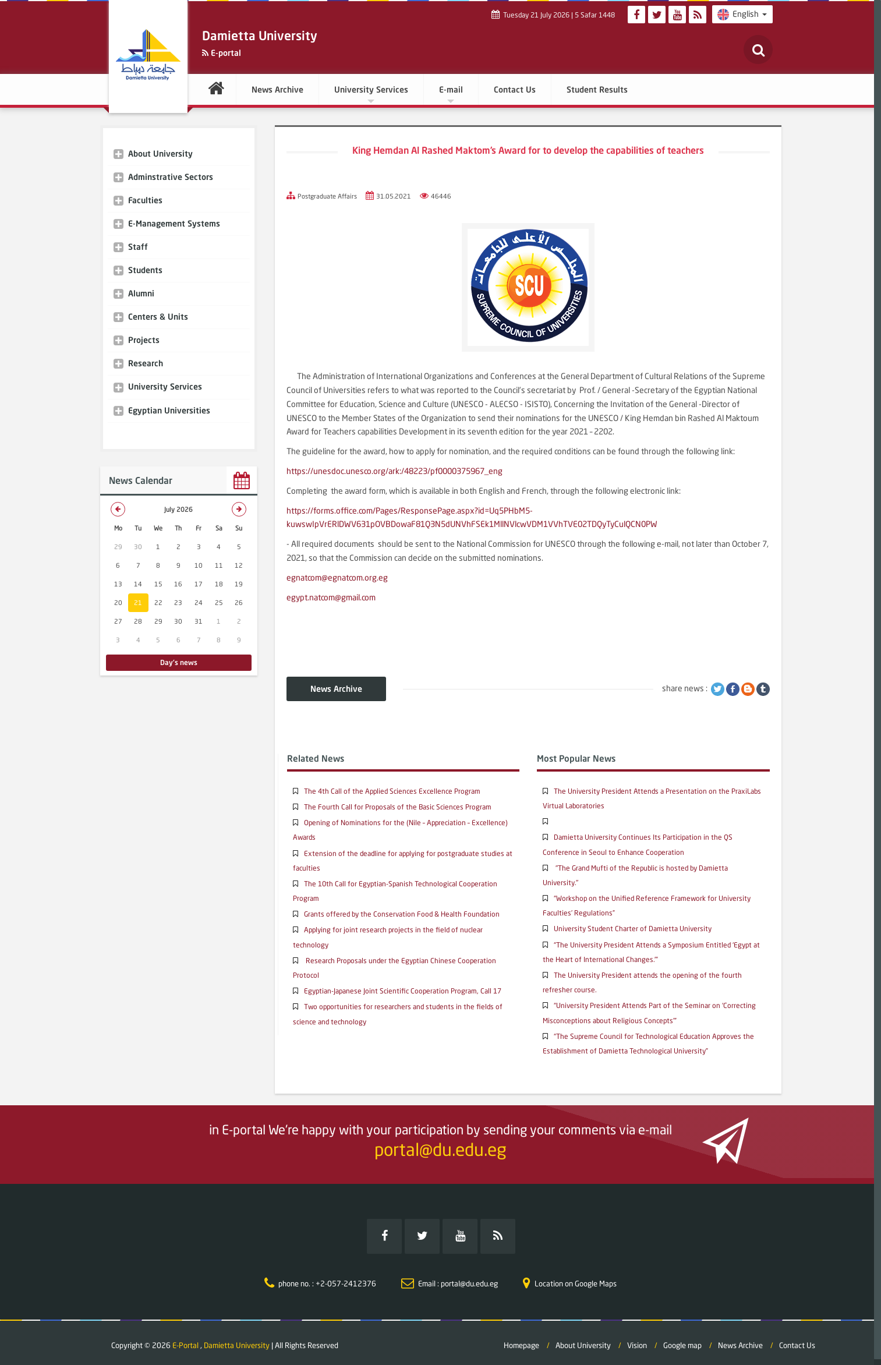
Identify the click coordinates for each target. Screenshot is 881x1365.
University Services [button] (371, 93)
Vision (637, 1339)
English (742, 14)
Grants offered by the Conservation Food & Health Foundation (402, 914)
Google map (682, 1339)
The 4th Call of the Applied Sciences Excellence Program (392, 791)
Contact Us (515, 89)
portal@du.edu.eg (440, 1149)
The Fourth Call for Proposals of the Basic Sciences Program (397, 806)
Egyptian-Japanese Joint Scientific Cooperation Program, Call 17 (402, 990)
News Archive (277, 89)
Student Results (597, 89)
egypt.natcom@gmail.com (331, 597)
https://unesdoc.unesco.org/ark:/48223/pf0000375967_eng (394, 471)
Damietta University (237, 1339)
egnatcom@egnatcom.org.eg (337, 577)
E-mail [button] (451, 93)
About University (583, 1339)
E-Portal (186, 1339)
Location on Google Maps (576, 1277)
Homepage (521, 1339)
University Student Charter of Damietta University (633, 928)
